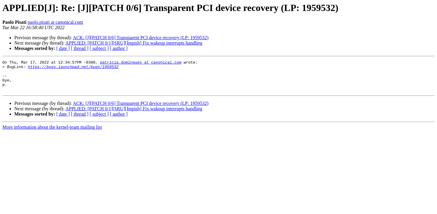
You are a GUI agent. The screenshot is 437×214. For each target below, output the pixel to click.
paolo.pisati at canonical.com (55, 22)
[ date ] (63, 48)
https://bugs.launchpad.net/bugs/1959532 (73, 68)
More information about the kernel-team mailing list (52, 133)
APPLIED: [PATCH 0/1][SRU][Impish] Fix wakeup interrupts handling (134, 42)
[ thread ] (79, 48)
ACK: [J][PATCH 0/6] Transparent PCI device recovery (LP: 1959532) (140, 37)
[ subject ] (99, 48)
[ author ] (119, 48)
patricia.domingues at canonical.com (140, 63)
